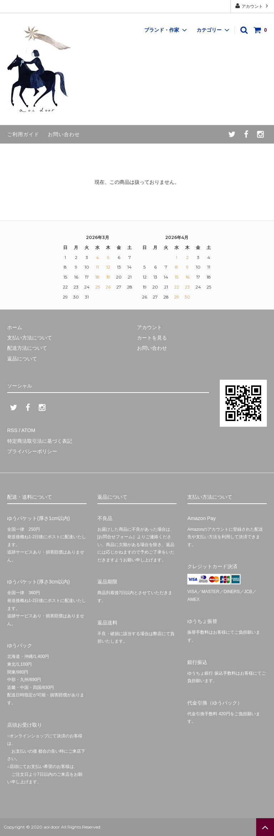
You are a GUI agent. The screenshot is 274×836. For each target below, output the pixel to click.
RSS (12, 430)
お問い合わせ (64, 134)
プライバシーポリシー (32, 451)
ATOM (28, 430)
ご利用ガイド (23, 134)
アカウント (252, 6)
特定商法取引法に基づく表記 (39, 441)
